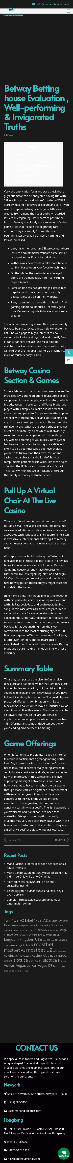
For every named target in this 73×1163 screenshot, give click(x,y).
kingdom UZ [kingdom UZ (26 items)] (29, 939)
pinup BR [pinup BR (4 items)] (8, 960)
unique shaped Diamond (19, 1063)
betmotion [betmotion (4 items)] (34, 925)
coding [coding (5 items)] (40, 929)
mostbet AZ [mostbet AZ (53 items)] (15, 950)
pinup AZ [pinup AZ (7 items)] (61, 955)
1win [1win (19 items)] (7, 920)
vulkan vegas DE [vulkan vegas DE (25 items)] (40, 965)
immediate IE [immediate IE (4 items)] (38, 934)
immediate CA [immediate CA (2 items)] (24, 935)
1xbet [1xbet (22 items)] (29, 920)
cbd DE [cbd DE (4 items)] (32, 929)
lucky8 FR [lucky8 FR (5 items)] (28, 945)
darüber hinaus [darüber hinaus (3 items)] (51, 930)
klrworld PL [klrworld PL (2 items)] (53, 940)
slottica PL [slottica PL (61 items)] (52, 960)
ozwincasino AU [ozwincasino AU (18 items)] (35, 955)
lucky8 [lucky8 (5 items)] (19, 945)
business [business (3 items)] (19, 930)
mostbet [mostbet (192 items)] (44, 944)
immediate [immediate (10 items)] (11, 934)
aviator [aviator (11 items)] (53, 920)
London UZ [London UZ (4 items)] (9, 945)
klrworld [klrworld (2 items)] (44, 940)
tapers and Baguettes (38, 1059)
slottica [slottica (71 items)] (21, 960)
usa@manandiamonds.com (24, 1111)
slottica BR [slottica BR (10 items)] (35, 961)
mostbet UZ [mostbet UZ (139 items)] (39, 950)
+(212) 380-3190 (17, 1102)
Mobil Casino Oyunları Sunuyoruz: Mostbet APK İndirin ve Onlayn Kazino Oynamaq (37, 874)
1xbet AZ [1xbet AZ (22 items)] (41, 920)
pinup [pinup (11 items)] (51, 955)
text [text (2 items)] (64, 961)
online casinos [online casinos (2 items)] (59, 951)
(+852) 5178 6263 (17, 1142)
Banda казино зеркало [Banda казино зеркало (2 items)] (18, 925)
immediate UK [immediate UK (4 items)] (53, 934)
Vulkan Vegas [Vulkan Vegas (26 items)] (15, 965)
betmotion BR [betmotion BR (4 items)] (47, 925)
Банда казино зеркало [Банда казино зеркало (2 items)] (19, 971)
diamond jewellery (42, 1068)
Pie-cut (58, 1059)
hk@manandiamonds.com (24, 1159)
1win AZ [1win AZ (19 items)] (18, 920)
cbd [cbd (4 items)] (26, 929)
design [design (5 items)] (63, 929)
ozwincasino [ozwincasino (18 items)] (13, 955)
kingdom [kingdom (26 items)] (11, 939)
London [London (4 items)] (63, 939)
